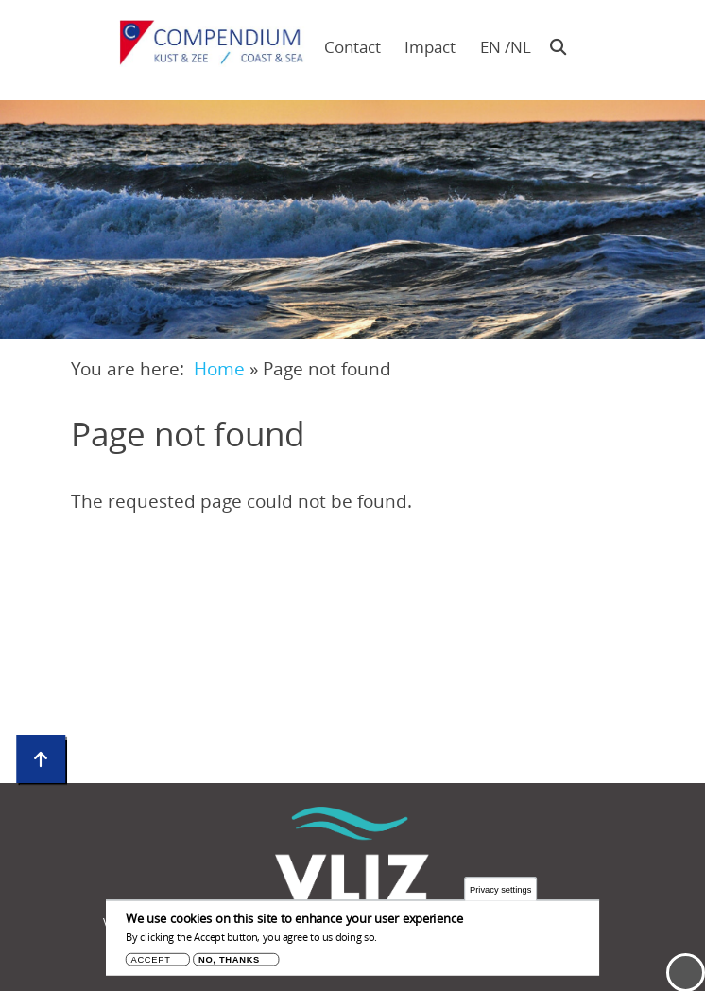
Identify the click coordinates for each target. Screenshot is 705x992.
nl (520, 47)
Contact (352, 47)
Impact (430, 47)
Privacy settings (500, 892)
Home (219, 368)
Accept (151, 963)
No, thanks (229, 963)
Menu (685, 972)
